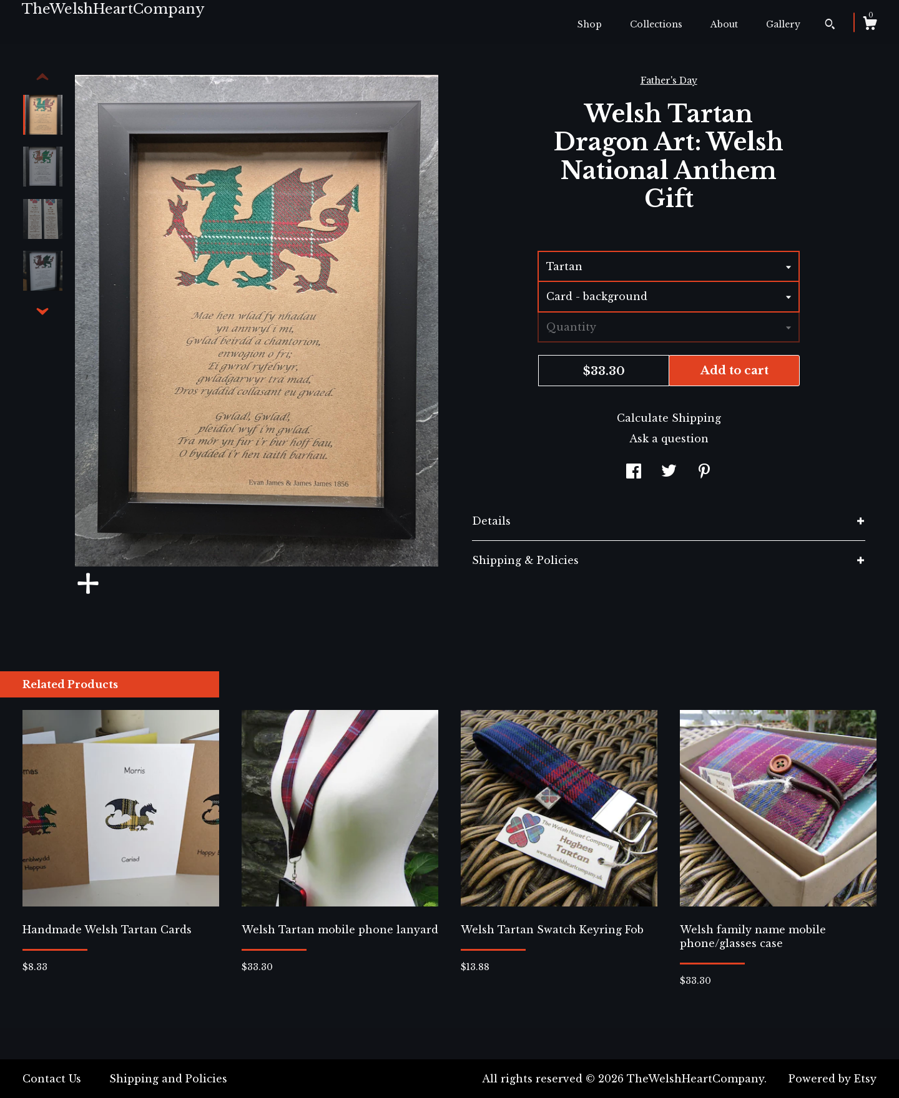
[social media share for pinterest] (704, 472)
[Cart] (870, 25)
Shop (589, 24)
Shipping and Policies (168, 1078)
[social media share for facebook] (633, 472)
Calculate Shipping (669, 418)
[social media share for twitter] (669, 472)
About (724, 24)
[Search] (830, 25)
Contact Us (51, 1078)
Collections (656, 24)
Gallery (783, 24)
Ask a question (669, 438)
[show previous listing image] (42, 77)
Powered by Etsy (832, 1078)
